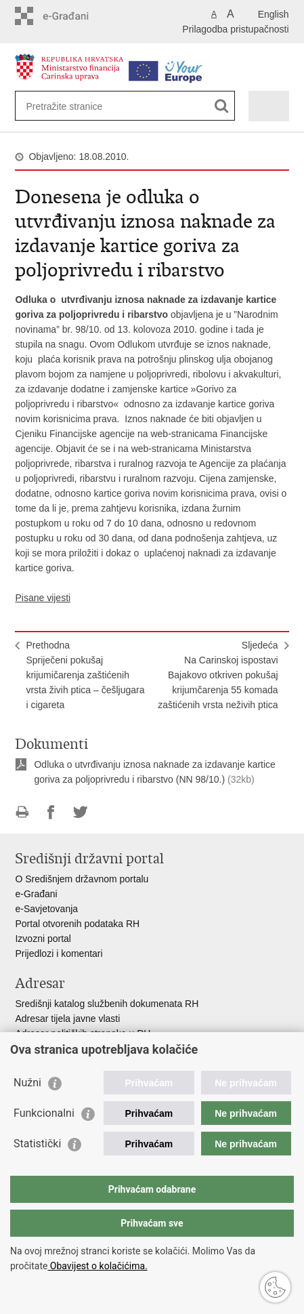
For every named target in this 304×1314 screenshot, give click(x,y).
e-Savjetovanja (46, 908)
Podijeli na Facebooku (51, 812)
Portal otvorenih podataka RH (77, 923)
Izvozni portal (42, 938)
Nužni (27, 1082)
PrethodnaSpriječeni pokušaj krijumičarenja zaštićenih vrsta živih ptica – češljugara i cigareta (85, 675)
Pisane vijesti (42, 597)
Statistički (37, 1143)
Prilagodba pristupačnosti (235, 29)
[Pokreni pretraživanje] (222, 106)
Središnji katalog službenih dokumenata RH (106, 1003)
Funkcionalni (44, 1113)
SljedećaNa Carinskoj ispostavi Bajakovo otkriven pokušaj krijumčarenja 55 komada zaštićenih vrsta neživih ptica (218, 675)
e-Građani (36, 893)
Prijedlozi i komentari (58, 953)
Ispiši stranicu (22, 812)
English (273, 14)
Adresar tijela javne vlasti (67, 1018)
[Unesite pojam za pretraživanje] (75, 106)
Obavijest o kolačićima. (97, 1265)
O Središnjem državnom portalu (81, 879)
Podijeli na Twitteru (80, 812)
